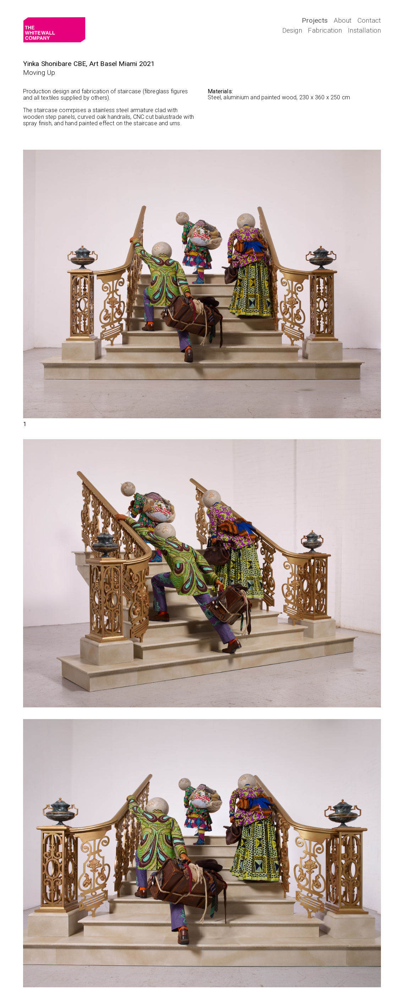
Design (292, 30)
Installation (364, 30)
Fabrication (325, 30)
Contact (369, 20)
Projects (315, 20)
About (343, 20)
